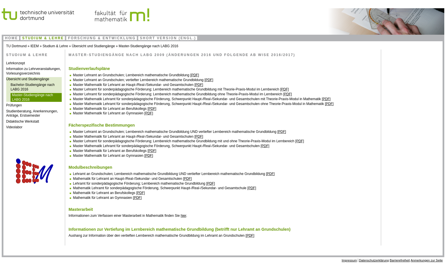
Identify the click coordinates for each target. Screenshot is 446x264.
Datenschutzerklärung (374, 260)
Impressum (349, 260)
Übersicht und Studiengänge (93, 46)
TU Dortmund (16, 46)
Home (11, 38)
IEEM (34, 46)
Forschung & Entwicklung (102, 38)
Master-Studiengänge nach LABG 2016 (148, 46)
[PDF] (194, 75)
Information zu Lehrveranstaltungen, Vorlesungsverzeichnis (33, 71)
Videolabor (14, 127)
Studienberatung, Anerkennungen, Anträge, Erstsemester (32, 113)
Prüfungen (14, 105)
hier (183, 216)
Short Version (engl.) (168, 38)
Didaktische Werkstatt (22, 121)
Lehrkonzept (15, 63)
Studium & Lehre (43, 38)
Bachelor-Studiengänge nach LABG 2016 (33, 87)
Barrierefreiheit (400, 260)
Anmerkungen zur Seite (427, 260)
